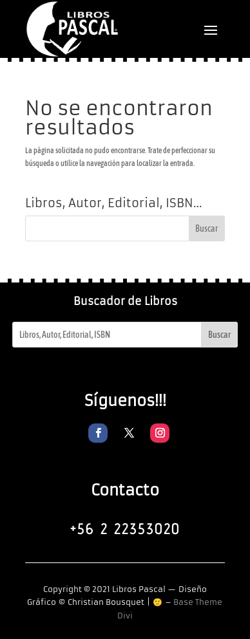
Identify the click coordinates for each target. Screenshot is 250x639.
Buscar (219, 334)
